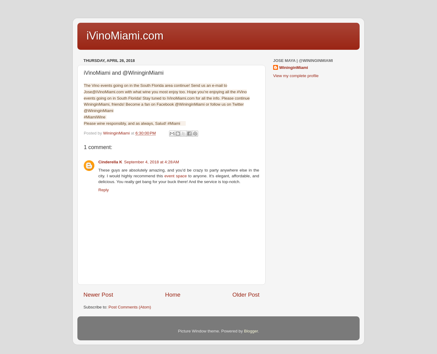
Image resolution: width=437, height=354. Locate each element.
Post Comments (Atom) (130, 307)
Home (172, 294)
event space (175, 176)
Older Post (245, 294)
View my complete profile (296, 75)
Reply (103, 190)
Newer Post (98, 294)
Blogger (251, 331)
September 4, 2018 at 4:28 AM (151, 162)
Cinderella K (110, 162)
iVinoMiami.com (124, 35)
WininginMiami (293, 67)
